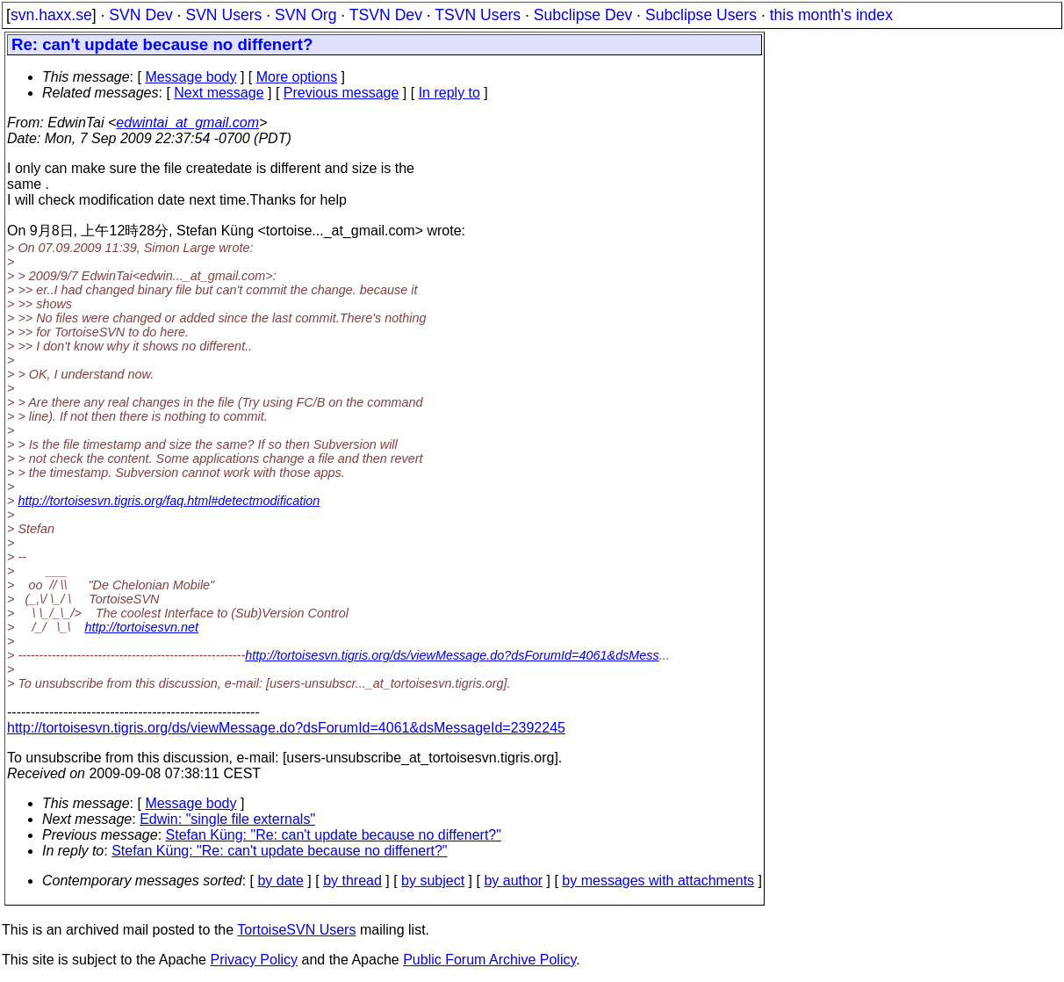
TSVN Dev (385, 15)
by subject (432, 880)
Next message (218, 92)
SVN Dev (140, 15)
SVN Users (223, 15)
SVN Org (305, 15)
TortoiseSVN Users (296, 929)
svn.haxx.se (51, 15)
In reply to (449, 92)
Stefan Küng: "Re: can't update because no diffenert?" (333, 834)
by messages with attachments (658, 880)
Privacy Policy (254, 959)
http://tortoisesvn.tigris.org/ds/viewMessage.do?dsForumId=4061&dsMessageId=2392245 (286, 727)
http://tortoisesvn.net (141, 627)
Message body (190, 76)
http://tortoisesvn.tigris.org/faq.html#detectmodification (169, 501)
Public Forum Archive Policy (489, 959)
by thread (352, 880)
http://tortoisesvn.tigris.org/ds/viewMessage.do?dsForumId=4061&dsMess (452, 655)
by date (280, 880)
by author (513, 880)
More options (297, 76)
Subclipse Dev (583, 15)
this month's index (831, 15)
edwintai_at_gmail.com (187, 122)
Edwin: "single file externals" (227, 819)
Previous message (341, 92)
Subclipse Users (701, 15)
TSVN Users (478, 15)
